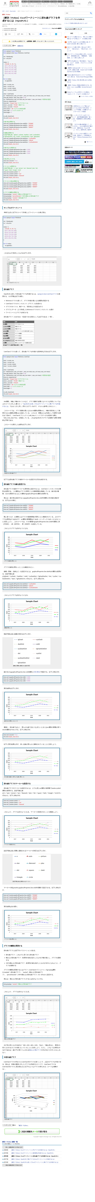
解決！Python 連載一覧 (10, 1142)
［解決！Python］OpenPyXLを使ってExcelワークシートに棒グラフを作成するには (34, 1162)
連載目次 (20, 46)
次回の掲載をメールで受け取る (12, 1143)
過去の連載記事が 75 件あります (14, 1165)
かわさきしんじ (47, 28)
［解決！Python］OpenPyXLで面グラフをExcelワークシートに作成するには (32, 1159)
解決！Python (23, 1125)
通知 (22, 34)
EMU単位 (37, 672)
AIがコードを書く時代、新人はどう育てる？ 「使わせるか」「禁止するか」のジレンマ (79, 48)
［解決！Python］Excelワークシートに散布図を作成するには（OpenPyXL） (32, 1153)
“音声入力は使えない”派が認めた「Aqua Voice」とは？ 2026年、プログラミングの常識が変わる (79, 62)
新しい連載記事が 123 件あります (14, 1147)
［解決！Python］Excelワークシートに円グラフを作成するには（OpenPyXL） (33, 1150)
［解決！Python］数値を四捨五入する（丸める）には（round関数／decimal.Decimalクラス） (79, 87)
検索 (91, 13)
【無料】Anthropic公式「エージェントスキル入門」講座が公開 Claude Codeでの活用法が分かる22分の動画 (79, 69)
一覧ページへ (89, 142)
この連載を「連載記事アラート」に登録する (32, 1131)
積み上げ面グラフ (35, 1050)
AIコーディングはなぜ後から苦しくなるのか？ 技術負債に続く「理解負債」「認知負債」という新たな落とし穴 (79, 55)
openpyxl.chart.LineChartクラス (47, 294)
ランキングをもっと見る (86, 96)
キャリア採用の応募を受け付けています (76, 23)
